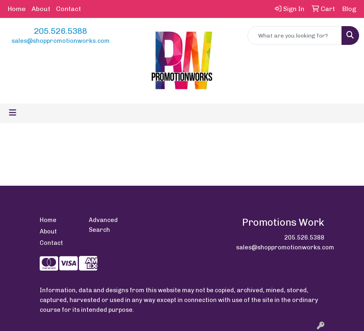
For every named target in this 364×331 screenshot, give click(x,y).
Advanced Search (103, 224)
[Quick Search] (294, 35)
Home (17, 9)
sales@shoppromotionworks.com (60, 40)
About (40, 9)
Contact (68, 9)
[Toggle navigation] (12, 112)
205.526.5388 (60, 31)
